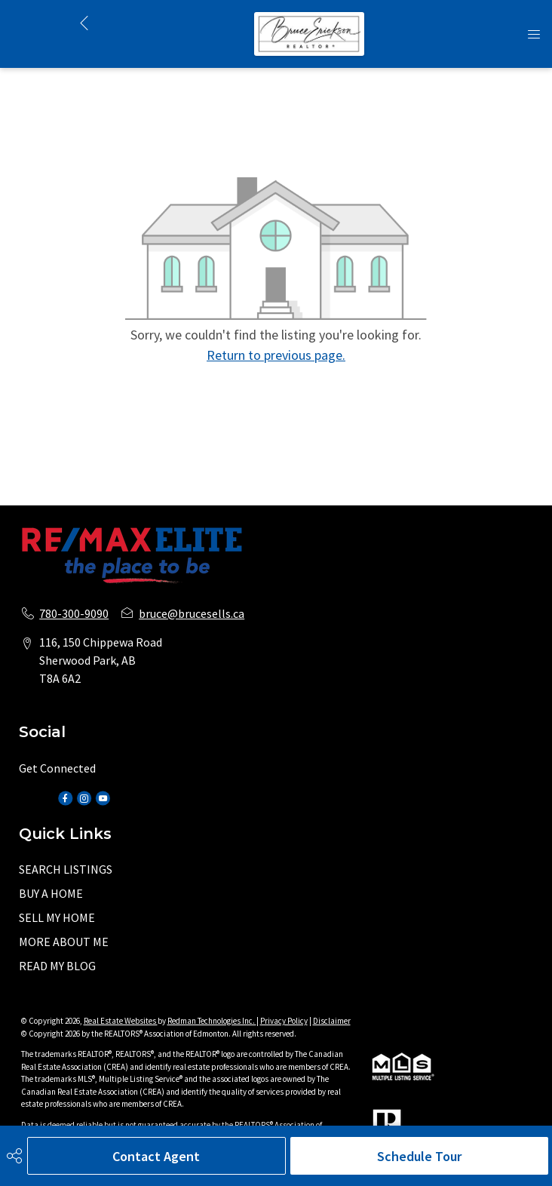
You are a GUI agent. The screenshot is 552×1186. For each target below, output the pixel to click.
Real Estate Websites (121, 1020)
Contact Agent (156, 1156)
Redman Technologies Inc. (211, 1020)
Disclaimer (332, 1020)
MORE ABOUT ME (64, 941)
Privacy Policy (284, 1020)
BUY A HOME (51, 893)
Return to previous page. (276, 355)
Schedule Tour (419, 1156)
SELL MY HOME (57, 917)
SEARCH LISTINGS (65, 869)
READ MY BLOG (57, 965)
